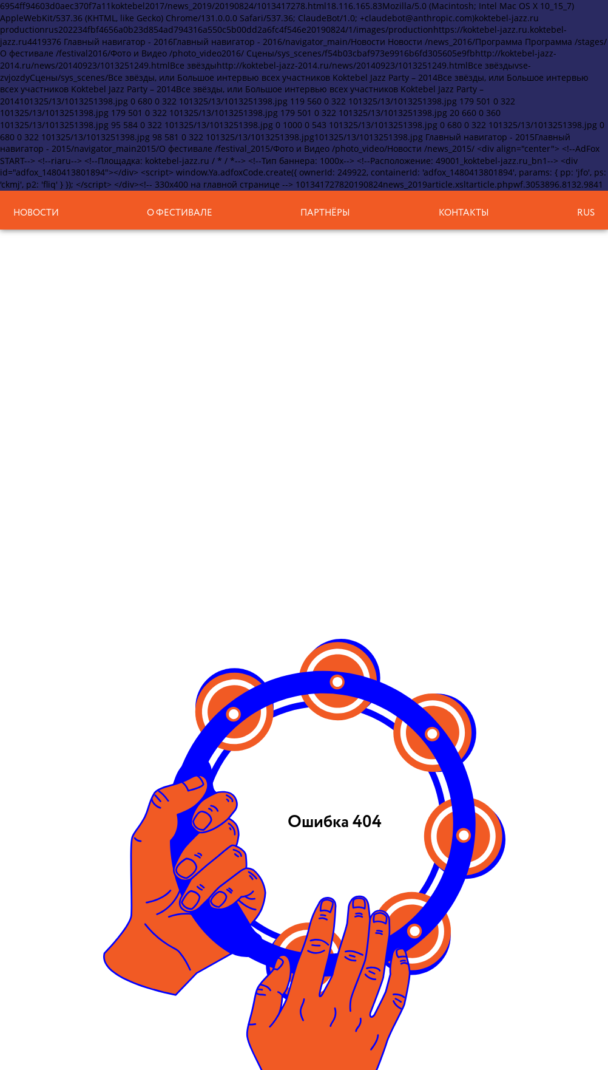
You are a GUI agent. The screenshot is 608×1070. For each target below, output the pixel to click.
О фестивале (179, 212)
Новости (36, 212)
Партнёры (325, 212)
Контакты (464, 212)
